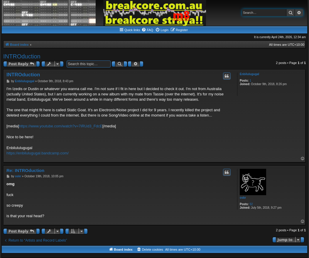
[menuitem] (147, 29)
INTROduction (21, 56)
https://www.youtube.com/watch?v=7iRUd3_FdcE (60, 126)
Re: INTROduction (25, 170)
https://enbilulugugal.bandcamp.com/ (37, 153)
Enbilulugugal (249, 74)
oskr (243, 197)
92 (251, 204)
